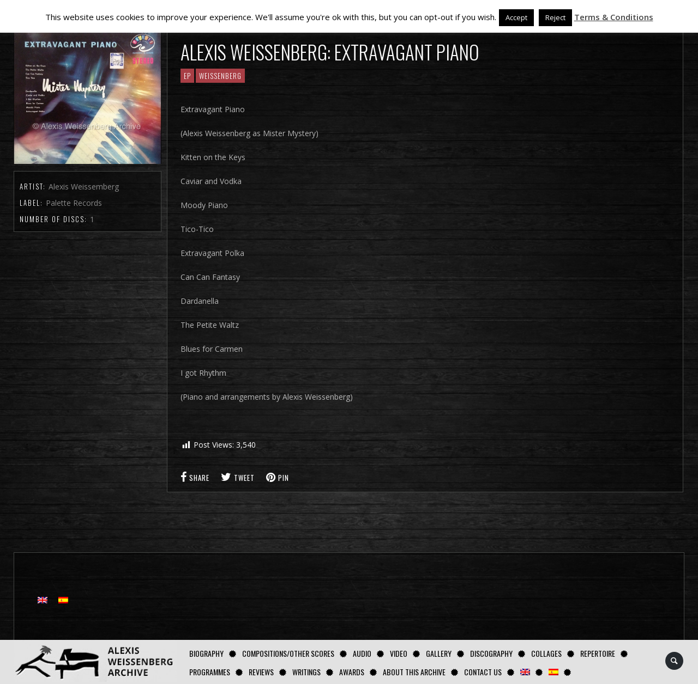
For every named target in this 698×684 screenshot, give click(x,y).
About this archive (414, 671)
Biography (206, 653)
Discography (491, 653)
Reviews (261, 671)
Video (398, 653)
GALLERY (439, 653)
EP (187, 75)
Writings (306, 671)
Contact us (483, 671)
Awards (351, 671)
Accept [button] (516, 17)
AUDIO (362, 653)
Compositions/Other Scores (288, 653)
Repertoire (597, 653)
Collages (546, 653)
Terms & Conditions (613, 16)
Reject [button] (555, 17)
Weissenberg (220, 75)
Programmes (209, 671)
